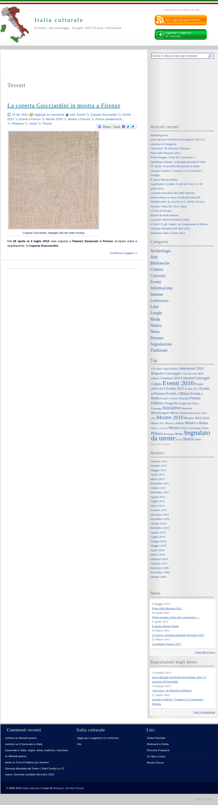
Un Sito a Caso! (156, 756)
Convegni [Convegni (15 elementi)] (202, 378)
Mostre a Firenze (79, 119)
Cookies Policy (203, 799)
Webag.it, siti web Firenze (68, 788)
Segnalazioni (161, 344)
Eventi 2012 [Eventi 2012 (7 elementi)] (192, 388)
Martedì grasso (159, 135)
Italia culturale (30, 788)
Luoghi (156, 313)
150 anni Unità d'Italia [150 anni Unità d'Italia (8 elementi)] (164, 368)
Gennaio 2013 (158, 465)
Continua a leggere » (123, 253)
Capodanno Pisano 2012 (166, 644)
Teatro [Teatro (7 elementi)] (198, 439)
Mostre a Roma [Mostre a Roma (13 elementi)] (196, 423)
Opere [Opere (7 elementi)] (205, 428)
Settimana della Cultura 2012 (167, 233)
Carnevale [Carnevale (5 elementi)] (186, 373)
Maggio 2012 (158, 470)
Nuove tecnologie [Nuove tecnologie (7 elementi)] (191, 428)
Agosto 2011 (157, 497)
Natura (156, 325)
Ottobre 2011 (158, 488)
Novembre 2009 (159, 572)
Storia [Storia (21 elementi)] (188, 438)
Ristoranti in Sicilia (158, 744)
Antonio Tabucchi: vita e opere (168, 206)
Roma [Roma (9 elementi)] (179, 434)
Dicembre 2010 (159, 514)
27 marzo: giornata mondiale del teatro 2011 (178, 635)
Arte (72, 114)
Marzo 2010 (157, 554)
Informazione (161, 288)
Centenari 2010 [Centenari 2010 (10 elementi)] (170, 378)
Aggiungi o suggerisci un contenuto (178, 34)
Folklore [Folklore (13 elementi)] (157, 403)
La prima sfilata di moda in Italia (169, 219)
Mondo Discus (155, 762)
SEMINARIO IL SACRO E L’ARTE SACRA (177, 201)
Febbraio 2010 (158, 559)
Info (79, 744)
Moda (155, 319)
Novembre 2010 (159, 519)
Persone (157, 338)
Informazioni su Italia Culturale (182, 9)
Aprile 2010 (157, 550)
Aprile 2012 (157, 474)
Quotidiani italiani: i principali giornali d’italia (177, 162)
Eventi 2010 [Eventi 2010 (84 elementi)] (178, 383)
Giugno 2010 (158, 541)
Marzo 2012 (157, 479)
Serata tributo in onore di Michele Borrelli (175, 197)
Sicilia (33, 123)
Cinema (156, 269)
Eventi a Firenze (30, 119)
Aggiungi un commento (49, 114)
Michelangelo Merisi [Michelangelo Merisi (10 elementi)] (165, 413)
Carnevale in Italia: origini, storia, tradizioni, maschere (36, 750)
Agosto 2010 (158, 532)
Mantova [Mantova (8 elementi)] (186, 408)
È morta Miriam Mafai (163, 179)
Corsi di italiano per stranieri (32, 762)
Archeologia (160, 251)
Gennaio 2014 (158, 461)
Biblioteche (159, 263)
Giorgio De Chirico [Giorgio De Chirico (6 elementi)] (188, 403)
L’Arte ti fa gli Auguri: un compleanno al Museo (179, 224)
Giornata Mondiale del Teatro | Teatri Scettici (31, 768)
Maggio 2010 (158, 545)
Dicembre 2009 (159, 568)
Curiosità (158, 275)
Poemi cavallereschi (108, 119)
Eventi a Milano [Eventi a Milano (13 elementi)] (178, 393)
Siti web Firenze (160, 444)
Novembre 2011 (159, 483)
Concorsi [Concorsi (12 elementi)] (187, 378)
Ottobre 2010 (158, 523)
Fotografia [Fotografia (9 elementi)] (171, 403)
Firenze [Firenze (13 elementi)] (195, 398)
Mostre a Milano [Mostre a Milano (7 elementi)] (174, 423)
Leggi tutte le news (205, 652)
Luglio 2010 (157, 536)
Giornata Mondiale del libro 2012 (170, 228)
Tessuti (46, 123)
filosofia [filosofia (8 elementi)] (184, 398)
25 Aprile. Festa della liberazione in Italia (175, 166)
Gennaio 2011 (158, 510)
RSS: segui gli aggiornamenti (182, 19)
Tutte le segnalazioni (204, 712)
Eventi (81, 114)
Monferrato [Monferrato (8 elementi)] (186, 413)
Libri (154, 306)
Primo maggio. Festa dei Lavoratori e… (173, 157)
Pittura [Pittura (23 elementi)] (157, 433)
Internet (156, 294)
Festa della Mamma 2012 (165, 153)
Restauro (18, 123)
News (155, 331)
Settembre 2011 (159, 492)
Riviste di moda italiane (164, 215)
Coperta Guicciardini (103, 114)
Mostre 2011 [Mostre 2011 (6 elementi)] (157, 423)
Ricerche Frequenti (158, 750)
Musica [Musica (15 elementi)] (174, 428)
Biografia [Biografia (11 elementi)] (157, 373)
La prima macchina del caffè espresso (172, 193)
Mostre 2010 (54, 119)
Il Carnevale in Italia (30, 744)
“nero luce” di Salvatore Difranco (170, 148)
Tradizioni (158, 350)
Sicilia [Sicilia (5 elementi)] (179, 439)
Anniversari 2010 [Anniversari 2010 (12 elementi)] (191, 368)
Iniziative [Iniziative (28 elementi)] (171, 407)
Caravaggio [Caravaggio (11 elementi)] (173, 373)
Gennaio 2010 (158, 563)
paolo (8, 762)
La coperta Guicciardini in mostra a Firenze (63, 105)
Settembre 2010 (159, 528)
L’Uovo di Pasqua (161, 210)
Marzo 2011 (157, 505)
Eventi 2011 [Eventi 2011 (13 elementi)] (175, 388)
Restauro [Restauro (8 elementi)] (169, 434)
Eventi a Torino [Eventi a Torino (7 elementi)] (169, 398)
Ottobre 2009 (158, 577)
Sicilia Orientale (156, 737)
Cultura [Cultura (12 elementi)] (156, 384)
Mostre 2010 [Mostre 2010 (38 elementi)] (170, 417)
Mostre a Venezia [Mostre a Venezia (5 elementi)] (159, 428)
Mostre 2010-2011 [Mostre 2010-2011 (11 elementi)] (197, 418)
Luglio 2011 (157, 501)
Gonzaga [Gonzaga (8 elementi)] (156, 408)
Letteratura (159, 300)
